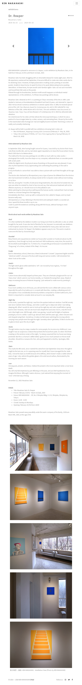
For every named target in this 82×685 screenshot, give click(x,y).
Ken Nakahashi (13, 3)
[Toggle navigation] (77, 3)
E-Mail (32, 680)
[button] (13, 46)
